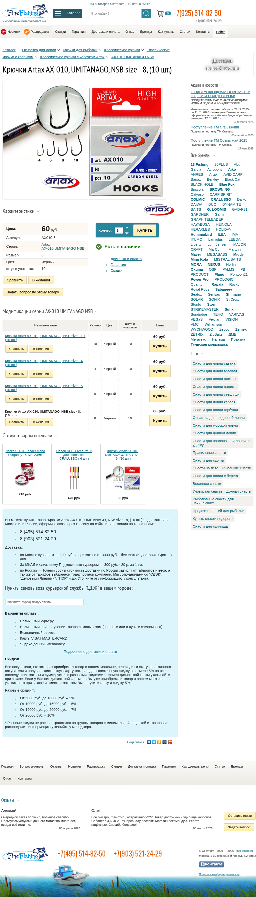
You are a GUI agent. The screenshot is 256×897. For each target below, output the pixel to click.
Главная (7, 766)
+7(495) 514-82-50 (82, 853)
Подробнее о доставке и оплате (90, 652)
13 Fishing (199, 164)
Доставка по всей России (222, 64)
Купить (144, 230)
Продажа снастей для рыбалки (218, 511)
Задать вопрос (239, 827)
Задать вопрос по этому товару (33, 292)
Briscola (197, 189)
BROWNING (220, 189)
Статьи (185, 31)
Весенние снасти (207, 484)
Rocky (234, 284)
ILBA (222, 234)
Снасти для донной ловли (214, 433)
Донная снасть (238, 491)
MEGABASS (217, 254)
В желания (41, 280)
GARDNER (200, 214)
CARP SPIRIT (221, 194)
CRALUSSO (221, 199)
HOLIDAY (224, 229)
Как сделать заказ (195, 766)
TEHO (218, 314)
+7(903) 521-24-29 (138, 853)
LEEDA (234, 239)
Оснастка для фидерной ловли (219, 418)
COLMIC (198, 199)
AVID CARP (233, 174)
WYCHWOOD (202, 329)
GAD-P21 (240, 209)
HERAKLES (200, 229)
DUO (212, 204)
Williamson (213, 324)
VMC (195, 324)
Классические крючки (122, 50)
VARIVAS (236, 314)
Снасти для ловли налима (214, 387)
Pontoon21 (239, 274)
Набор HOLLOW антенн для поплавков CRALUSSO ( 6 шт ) (74, 454)
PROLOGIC (224, 279)
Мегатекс (198, 339)
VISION (232, 319)
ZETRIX (197, 334)
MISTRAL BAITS (227, 259)
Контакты (203, 31)
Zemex (241, 329)
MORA (196, 264)
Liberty (196, 244)
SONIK (214, 299)
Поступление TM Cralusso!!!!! (215, 127)
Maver (196, 254)
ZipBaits (216, 334)
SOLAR (197, 299)
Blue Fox (226, 184)
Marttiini (234, 249)
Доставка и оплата (106, 31)
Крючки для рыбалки (80, 50)
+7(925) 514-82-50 (198, 13)
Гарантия (79, 31)
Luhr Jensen (217, 244)
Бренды (146, 31)
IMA (235, 234)
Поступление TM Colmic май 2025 (219, 140)
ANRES (197, 174)
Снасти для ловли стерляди (216, 394)
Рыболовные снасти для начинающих (213, 501)
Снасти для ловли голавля (215, 371)
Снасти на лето (205, 468)
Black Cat (232, 179)
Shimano (233, 294)
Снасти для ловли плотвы (214, 379)
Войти (220, 32)
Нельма (218, 339)
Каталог (9, 50)
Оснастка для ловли (39, 50)
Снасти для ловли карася (214, 402)
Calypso (197, 194)
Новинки (14, 31)
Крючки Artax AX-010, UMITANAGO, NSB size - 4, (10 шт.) (44, 363)
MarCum (215, 249)
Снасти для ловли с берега (215, 476)
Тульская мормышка (209, 344)
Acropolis (214, 169)
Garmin (220, 214)
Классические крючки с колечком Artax (72, 57)
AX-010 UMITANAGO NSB (132, 57)
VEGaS (197, 319)
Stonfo (196, 304)
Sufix (229, 309)
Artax (213, 174)
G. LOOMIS (216, 209)
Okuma (197, 269)
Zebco (224, 329)
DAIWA (196, 204)
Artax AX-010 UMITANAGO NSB (63, 246)
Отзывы (56, 766)
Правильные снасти (209, 453)
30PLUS (221, 164)
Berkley (213, 179)
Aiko (232, 169)
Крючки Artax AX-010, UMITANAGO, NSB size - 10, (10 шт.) (45, 338)
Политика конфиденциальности (219, 874)
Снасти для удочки (208, 460)
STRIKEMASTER (205, 309)
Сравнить (15, 280)
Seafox (196, 294)
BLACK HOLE (202, 184)
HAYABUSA (200, 224)
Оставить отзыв (240, 816)
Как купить (166, 31)
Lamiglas (215, 239)
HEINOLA (224, 224)
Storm (212, 304)
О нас (130, 31)
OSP (212, 269)
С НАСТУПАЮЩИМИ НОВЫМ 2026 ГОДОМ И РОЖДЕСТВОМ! (220, 94)
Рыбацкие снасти (236, 468)
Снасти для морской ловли (215, 425)
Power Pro (199, 279)
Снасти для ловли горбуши (215, 410)
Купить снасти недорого (212, 519)
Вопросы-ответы (32, 766)
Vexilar (214, 319)
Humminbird (201, 234)
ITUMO (196, 239)
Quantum (198, 284)
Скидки (60, 31)
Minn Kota (199, 259)
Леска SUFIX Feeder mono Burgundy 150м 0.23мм (25, 453)
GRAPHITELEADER (207, 219)
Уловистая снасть (207, 491)
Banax (196, 179)
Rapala (217, 284)
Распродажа (40, 31)
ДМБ (232, 334)
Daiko (241, 199)
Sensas (214, 294)
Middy (238, 254)
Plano (219, 274)
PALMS (228, 269)
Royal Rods (200, 289)
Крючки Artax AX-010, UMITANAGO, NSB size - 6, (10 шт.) (44, 388)
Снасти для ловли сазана (214, 363)
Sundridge (199, 314)
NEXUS (214, 264)
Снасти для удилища (210, 526)
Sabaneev (223, 289)
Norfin (231, 264)
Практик (238, 339)
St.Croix (232, 299)
